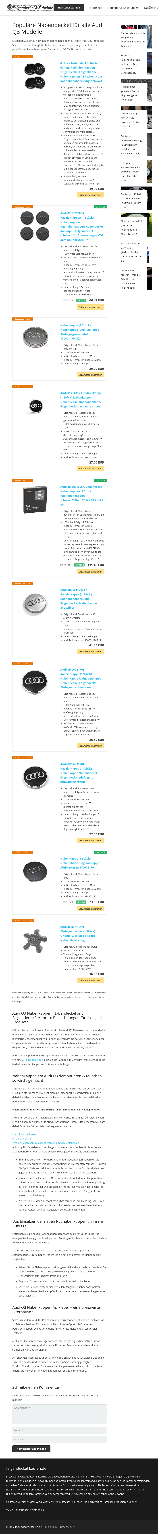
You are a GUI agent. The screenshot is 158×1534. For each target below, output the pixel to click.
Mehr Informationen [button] (24, 1134)
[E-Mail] (59, 1439)
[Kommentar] (59, 1414)
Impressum (51, 1527)
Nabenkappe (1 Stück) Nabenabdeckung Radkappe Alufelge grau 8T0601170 (79, 863)
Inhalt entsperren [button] (22, 1138)
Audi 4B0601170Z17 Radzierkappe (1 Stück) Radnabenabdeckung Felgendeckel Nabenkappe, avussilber (79, 598)
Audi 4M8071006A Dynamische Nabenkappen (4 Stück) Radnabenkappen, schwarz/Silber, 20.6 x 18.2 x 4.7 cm (81, 495)
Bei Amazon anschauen (90, 194)
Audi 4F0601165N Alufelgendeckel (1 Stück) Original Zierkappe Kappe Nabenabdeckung (78, 933)
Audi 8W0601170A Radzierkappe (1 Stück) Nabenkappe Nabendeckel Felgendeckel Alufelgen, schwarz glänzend (78, 773)
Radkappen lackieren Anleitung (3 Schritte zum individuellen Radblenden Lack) (131, 144)
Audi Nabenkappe (32, 1060)
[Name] (59, 1430)
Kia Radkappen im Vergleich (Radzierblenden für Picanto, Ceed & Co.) (131, 252)
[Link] (30, 7)
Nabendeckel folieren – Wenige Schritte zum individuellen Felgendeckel (130, 279)
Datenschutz (67, 1527)
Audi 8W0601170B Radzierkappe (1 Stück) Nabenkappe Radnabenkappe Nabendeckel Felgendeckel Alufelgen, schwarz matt (80, 678)
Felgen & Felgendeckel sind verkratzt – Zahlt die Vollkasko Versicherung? (130, 64)
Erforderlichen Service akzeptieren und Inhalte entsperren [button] (45, 1143)
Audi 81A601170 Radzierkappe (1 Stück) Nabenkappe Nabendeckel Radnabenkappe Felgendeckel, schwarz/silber (81, 399)
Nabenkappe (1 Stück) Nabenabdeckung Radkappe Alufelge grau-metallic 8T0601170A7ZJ (79, 331)
